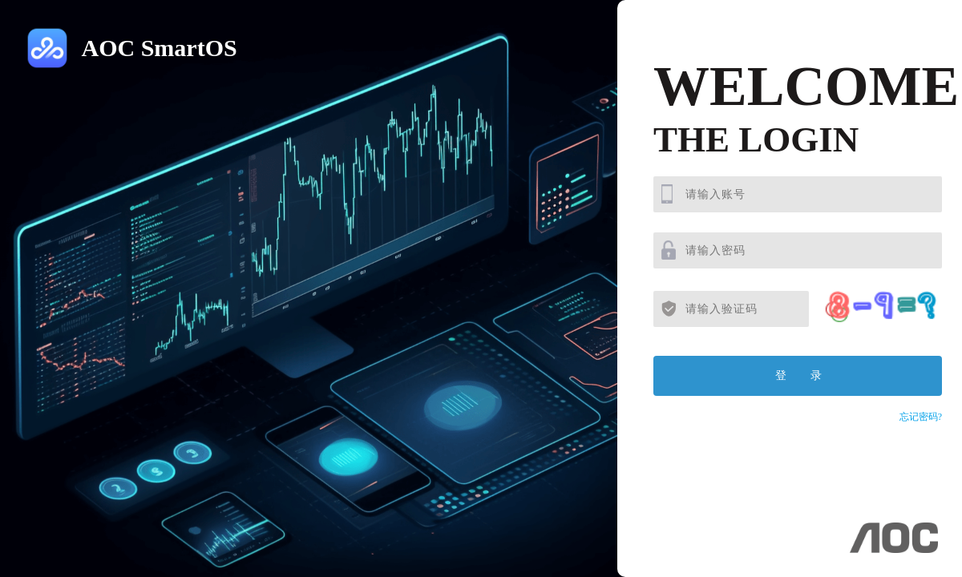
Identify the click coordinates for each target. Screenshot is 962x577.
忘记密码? (920, 416)
